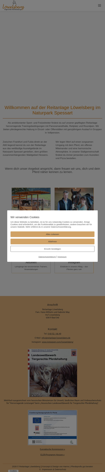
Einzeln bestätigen (52, 249)
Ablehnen (52, 241)
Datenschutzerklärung (47, 257)
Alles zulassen (52, 234)
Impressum (62, 257)
